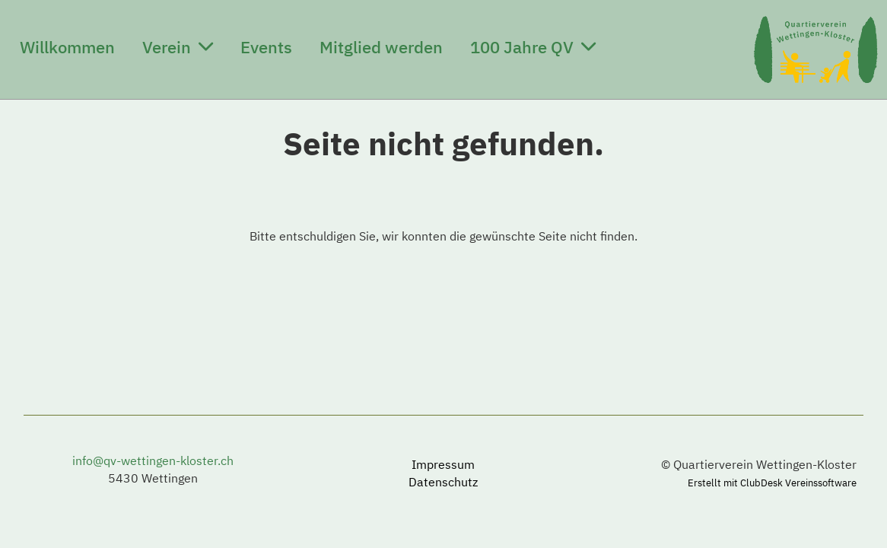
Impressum (443, 464)
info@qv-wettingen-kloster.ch (153, 460)
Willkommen (67, 47)
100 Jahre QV (533, 47)
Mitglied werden (381, 47)
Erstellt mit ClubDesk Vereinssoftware (772, 482)
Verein (177, 47)
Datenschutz (443, 481)
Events (266, 47)
